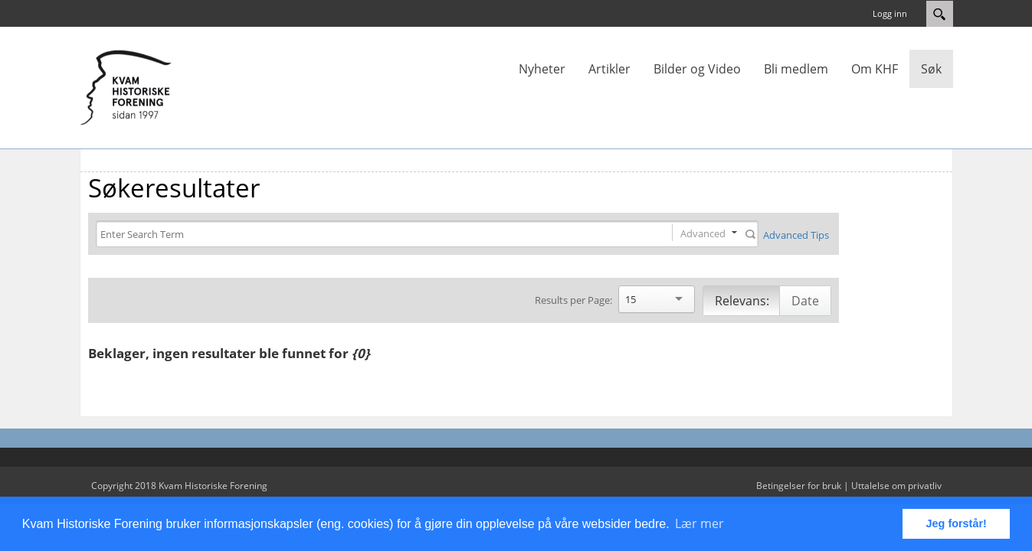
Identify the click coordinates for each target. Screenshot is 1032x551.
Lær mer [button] (699, 523)
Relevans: (742, 300)
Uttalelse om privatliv (896, 485)
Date (805, 300)
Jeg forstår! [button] (956, 523)
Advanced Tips (796, 235)
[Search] (371, 234)
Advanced (703, 233)
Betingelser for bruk (798, 485)
